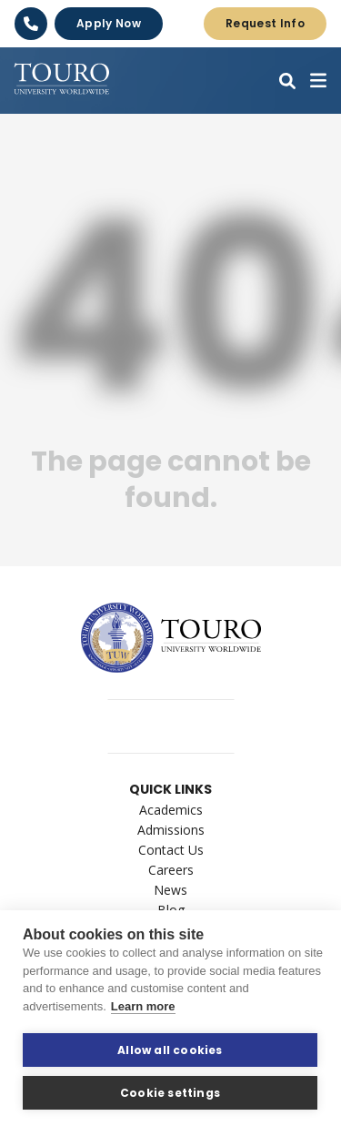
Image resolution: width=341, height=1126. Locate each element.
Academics (171, 809)
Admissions (171, 829)
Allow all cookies (169, 1050)
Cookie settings (170, 1093)
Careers (171, 869)
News (170, 889)
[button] (287, 81)
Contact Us (171, 849)
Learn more (143, 1006)
